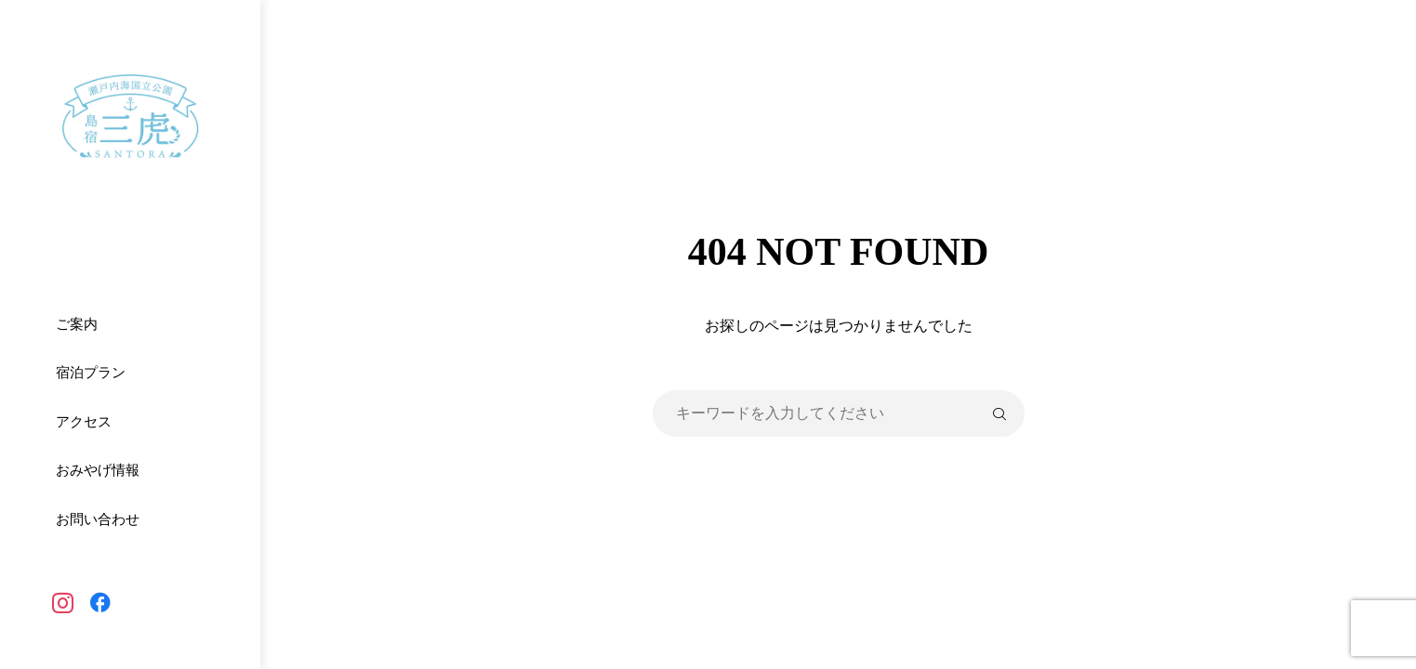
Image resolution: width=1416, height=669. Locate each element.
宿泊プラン (91, 372)
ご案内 (77, 324)
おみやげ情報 (97, 470)
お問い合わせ (97, 519)
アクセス (84, 421)
